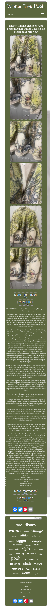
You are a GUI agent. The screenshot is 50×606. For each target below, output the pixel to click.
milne (40, 554)
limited (36, 569)
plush (27, 563)
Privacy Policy (26, 589)
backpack (16, 573)
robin (36, 544)
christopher (36, 541)
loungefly (36, 574)
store (10, 554)
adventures (18, 544)
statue (39, 560)
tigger (21, 540)
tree (35, 549)
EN (24, 596)
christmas (28, 545)
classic (26, 572)
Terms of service (26, 593)
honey (26, 532)
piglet (26, 549)
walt (24, 560)
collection (36, 536)
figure (14, 536)
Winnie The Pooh (26, 583)
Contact (25, 586)
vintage (37, 531)
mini (41, 550)
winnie (15, 530)
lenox (31, 560)
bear (28, 569)
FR (28, 596)
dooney (20, 553)
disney (30, 524)
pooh (16, 558)
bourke (31, 553)
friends (38, 563)
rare (19, 525)
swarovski (14, 549)
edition (25, 535)
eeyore (17, 568)
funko (11, 542)
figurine (15, 563)
